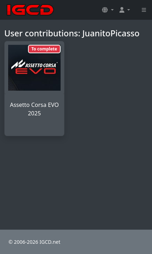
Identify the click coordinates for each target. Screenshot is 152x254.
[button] (107, 10)
